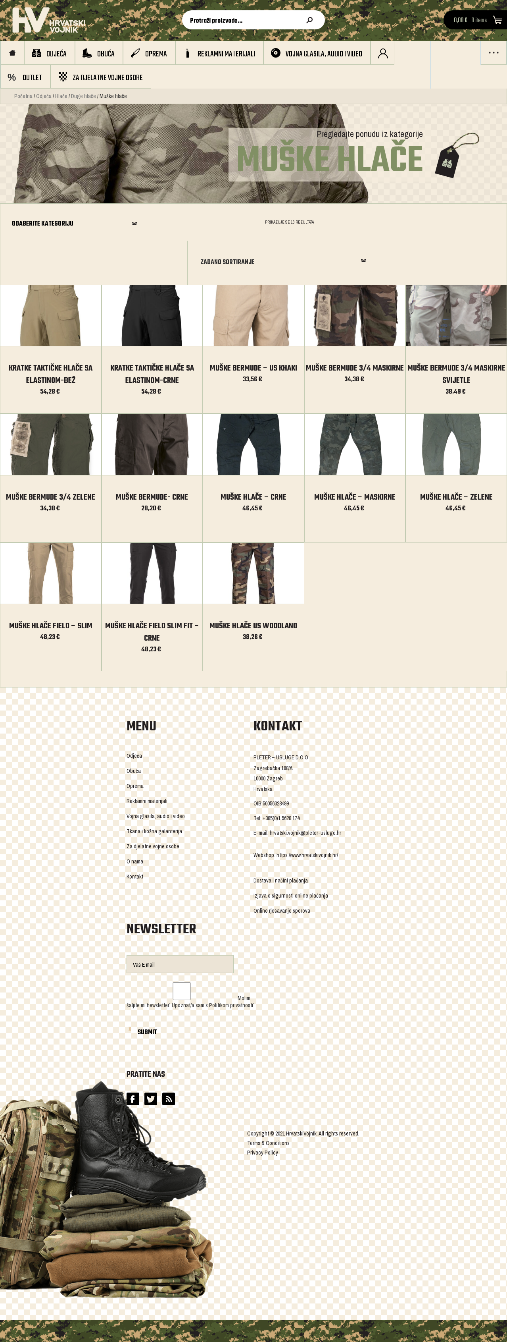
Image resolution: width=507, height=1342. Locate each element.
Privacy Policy (262, 1114)
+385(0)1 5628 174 (281, 779)
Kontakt (135, 838)
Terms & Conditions (268, 1104)
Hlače (61, 96)
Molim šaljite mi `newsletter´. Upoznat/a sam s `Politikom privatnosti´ (190, 963)
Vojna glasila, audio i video (324, 54)
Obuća (106, 54)
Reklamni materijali (226, 54)
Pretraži (311, 20)
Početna (23, 96)
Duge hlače (83, 96)
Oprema (156, 54)
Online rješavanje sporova (282, 872)
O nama (135, 822)
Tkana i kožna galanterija (154, 792)
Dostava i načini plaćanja (281, 842)
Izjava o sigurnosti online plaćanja (291, 857)
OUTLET (32, 78)
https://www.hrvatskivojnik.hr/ (307, 816)
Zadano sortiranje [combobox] (395, 225)
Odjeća (56, 54)
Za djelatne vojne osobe (108, 78)
